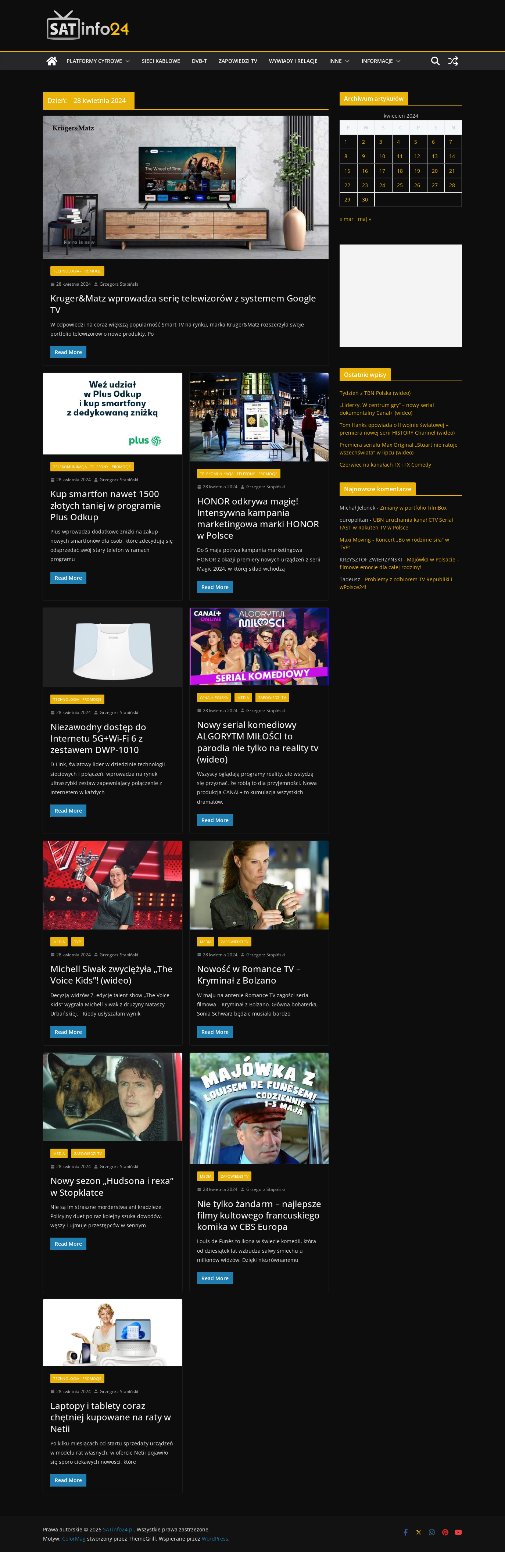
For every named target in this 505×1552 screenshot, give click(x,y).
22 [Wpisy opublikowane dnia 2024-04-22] (347, 185)
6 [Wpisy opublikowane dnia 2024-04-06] (433, 141)
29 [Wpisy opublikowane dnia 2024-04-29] (347, 199)
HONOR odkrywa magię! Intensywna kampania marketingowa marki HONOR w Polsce (258, 518)
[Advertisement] (401, 296)
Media (243, 697)
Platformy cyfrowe (94, 60)
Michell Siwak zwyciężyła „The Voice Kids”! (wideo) (111, 974)
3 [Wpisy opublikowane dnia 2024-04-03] (380, 141)
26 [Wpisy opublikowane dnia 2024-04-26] (417, 185)
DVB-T (199, 60)
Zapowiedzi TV (238, 60)
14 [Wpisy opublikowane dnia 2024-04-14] (452, 156)
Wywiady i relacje (293, 60)
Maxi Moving (355, 539)
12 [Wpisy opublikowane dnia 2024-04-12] (417, 156)
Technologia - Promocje (77, 271)
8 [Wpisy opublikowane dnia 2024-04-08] (345, 156)
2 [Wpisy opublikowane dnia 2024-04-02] (363, 141)
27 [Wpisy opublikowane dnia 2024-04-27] (435, 185)
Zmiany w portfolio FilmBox (413, 507)
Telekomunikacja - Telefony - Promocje (92, 466)
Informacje (377, 60)
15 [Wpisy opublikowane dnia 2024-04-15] (347, 170)
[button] (126, 61)
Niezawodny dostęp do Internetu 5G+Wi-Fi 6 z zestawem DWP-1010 (98, 738)
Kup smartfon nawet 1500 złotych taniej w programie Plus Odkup (105, 505)
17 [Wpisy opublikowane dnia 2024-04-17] (382, 170)
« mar (347, 218)
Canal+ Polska (214, 697)
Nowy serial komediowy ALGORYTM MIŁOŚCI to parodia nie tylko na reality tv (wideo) (257, 741)
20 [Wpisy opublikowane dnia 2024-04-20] (435, 170)
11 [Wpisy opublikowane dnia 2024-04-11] (400, 156)
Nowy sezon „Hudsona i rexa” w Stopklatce (111, 1186)
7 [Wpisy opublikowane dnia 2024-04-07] (450, 141)
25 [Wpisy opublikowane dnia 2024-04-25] (400, 185)
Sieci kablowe (161, 60)
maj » (364, 218)
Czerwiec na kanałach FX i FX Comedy (385, 464)
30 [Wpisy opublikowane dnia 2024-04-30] (365, 199)
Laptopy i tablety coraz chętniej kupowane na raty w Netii (110, 1416)
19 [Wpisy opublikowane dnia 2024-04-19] (417, 170)
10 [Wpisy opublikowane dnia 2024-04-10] (382, 156)
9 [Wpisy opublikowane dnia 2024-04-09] (363, 156)
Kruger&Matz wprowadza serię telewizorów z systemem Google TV (183, 303)
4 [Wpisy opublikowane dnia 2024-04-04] (398, 141)
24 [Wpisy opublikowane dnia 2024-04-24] (382, 185)
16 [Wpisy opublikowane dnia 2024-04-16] (365, 170)
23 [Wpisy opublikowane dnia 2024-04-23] (365, 185)
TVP (77, 941)
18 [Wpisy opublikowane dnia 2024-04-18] (400, 170)
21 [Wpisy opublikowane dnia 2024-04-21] (452, 170)
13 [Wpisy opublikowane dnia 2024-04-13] (435, 156)
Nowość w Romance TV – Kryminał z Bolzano (249, 974)
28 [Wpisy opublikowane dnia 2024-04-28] (452, 185)
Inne (335, 60)
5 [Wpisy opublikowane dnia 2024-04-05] (415, 141)
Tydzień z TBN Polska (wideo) (375, 392)
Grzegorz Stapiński (119, 284)
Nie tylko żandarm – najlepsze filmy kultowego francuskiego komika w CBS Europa (259, 1215)
